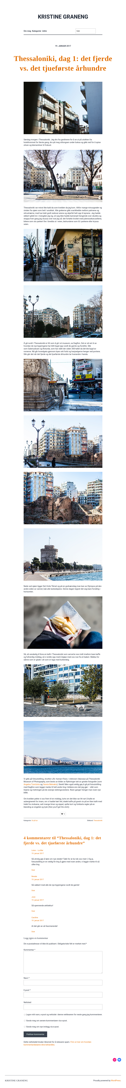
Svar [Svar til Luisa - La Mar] (33, 870)
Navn (26, 978)
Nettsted (27, 1002)
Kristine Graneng (63, 17)
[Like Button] (62, 813)
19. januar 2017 (38, 853)
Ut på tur (35, 820)
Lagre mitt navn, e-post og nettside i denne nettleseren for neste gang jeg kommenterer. (64, 1014)
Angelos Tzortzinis (32, 784)
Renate (34, 876)
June (33, 897)
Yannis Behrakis (50, 784)
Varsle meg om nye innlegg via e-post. (42, 1027)
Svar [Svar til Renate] (33, 890)
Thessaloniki (98, 820)
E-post (27, 990)
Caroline (35, 917)
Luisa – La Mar (37, 850)
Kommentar (29, 950)
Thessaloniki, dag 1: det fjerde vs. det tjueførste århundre (63, 63)
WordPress (116, 1080)
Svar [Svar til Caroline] (33, 932)
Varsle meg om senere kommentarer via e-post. (46, 1020)
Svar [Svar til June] (33, 911)
